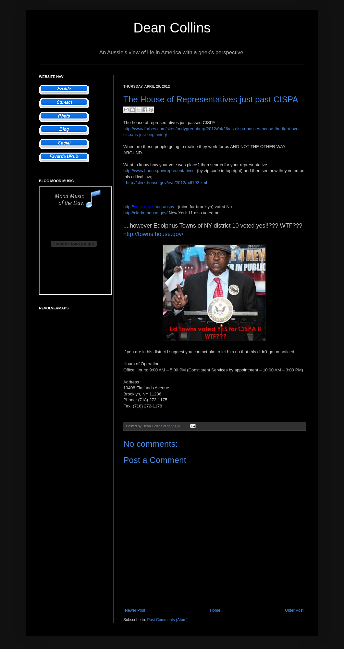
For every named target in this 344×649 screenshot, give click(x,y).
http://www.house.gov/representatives (158, 170)
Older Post (294, 610)
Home (215, 610)
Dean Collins (172, 27)
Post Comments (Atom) (167, 620)
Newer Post (135, 610)
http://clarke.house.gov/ (145, 212)
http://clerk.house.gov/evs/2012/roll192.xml (166, 182)
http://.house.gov (148, 206)
